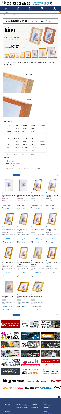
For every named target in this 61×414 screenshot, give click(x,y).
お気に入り (17, 8)
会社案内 (7, 412)
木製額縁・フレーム (15, 14)
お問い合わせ (55, 8)
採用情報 (45, 404)
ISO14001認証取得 (34, 407)
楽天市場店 (22, 405)
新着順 (22, 175)
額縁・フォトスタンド (8, 14)
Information (7, 411)
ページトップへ (59, 397)
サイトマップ (8, 404)
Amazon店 (22, 407)
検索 (60, 12)
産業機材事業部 (34, 404)
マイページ (29, 8)
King (2, 14)
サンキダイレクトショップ (36, 405)
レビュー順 (27, 175)
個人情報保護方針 (8, 405)
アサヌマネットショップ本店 (21, 404)
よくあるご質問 (47, 405)
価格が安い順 (10, 175)
